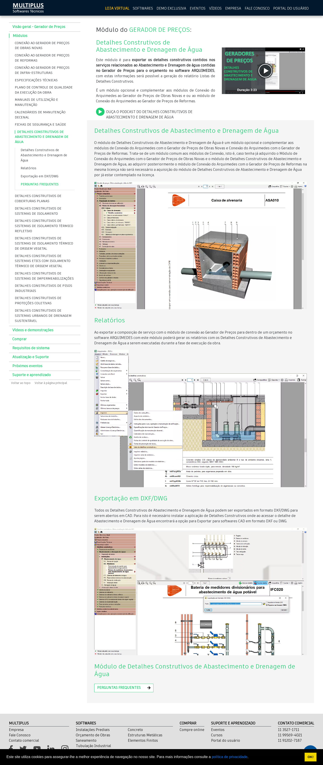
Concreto (135, 730)
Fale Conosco (20, 735)
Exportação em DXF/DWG (39, 176)
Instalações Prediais (93, 730)
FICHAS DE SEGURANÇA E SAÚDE (40, 124)
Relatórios (28, 168)
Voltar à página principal (51, 383)
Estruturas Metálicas (145, 735)
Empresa (16, 730)
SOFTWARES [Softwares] (143, 9)
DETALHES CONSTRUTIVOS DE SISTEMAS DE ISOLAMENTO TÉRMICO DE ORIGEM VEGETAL (44, 243)
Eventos (218, 730)
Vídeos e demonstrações (32, 330)
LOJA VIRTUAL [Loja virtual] (117, 9)
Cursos (217, 735)
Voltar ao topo (21, 383)
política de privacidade (229, 757)
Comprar (19, 339)
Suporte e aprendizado (31, 375)
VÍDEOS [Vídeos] (215, 9)
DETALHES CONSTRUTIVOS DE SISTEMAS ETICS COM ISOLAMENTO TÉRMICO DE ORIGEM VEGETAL (42, 261)
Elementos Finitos (143, 741)
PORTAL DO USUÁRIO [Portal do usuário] (291, 9)
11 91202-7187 (290, 741)
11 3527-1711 (288, 730)
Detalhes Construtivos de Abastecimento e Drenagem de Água (44, 155)
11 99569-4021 (290, 735)
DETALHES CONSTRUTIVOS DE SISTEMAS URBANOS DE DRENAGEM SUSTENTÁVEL (43, 316)
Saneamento (86, 741)
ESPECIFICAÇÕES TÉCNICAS (36, 80)
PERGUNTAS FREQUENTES (40, 184)
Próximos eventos (27, 366)
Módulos (20, 36)
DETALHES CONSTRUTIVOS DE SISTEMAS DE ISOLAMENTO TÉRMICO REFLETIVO (44, 226)
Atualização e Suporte (30, 357)
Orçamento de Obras (93, 735)
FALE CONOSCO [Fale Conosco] (257, 9)
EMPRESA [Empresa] (233, 9)
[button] (123, 688)
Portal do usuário (225, 741)
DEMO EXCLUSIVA (171, 9)
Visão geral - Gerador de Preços (38, 27)
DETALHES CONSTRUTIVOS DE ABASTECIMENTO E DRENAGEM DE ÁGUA (41, 137)
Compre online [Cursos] (192, 730)
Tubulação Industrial (93, 746)
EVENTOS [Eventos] (197, 9)
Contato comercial (24, 741)
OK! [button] (310, 757)
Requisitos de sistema (30, 348)
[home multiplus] (28, 8)
